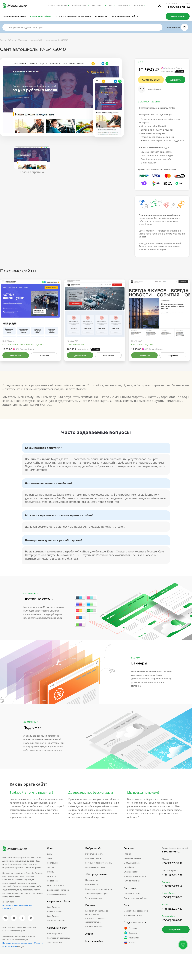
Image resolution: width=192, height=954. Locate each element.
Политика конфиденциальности (17, 905)
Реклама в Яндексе (132, 858)
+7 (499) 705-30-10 (172, 863)
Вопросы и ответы (55, 885)
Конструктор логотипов (135, 876)
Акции (89, 933)
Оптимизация (91, 884)
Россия (129, 942)
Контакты (51, 876)
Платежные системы (56, 894)
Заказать (175, 80)
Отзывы (50, 871)
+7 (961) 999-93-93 (172, 885)
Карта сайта (7, 908)
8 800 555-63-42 (179, 6)
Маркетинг (98, 5)
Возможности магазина (58, 889)
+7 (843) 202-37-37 (172, 908)
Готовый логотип (132, 893)
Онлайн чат (129, 867)
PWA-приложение (132, 880)
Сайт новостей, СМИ (142, 344)
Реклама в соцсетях (94, 926)
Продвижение (91, 880)
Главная (127, 853)
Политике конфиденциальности (17, 943)
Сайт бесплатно (54, 942)
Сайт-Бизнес (52, 916)
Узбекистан (131, 937)
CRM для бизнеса (132, 862)
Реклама (123, 5)
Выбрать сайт (79, 5)
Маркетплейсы (94, 941)
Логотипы (101, 16)
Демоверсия (15, 355)
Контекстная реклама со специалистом (96, 912)
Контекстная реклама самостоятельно (95, 920)
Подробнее (44, 355)
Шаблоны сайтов (40, 16)
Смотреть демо (151, 79)
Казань (165, 904)
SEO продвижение (96, 874)
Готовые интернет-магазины (73, 16)
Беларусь (130, 928)
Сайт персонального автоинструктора (23, 344)
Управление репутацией (96, 893)
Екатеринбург (168, 916)
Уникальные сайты (14, 16)
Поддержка (52, 880)
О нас (49, 858)
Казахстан (131, 933)
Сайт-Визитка (53, 907)
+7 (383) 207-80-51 (172, 897)
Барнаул (166, 882)
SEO (111, 5)
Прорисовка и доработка (135, 898)
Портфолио (52, 862)
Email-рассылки (131, 871)
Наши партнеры (54, 933)
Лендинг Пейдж (54, 911)
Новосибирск (168, 893)
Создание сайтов (57, 5)
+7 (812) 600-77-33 (172, 874)
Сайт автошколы (76, 344)
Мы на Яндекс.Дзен (133, 915)
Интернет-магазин (55, 920)
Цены (49, 853)
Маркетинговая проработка (98, 889)
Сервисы (138, 5)
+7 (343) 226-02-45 (172, 920)
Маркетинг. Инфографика (136, 910)
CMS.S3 (50, 867)
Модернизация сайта (124, 16)
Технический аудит (94, 898)
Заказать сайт (177, 16)
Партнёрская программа (58, 938)
